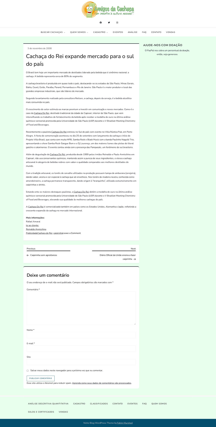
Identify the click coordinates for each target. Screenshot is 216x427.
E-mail (31, 343)
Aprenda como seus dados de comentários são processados (101, 383)
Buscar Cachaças (53, 32)
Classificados (99, 403)
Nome (30, 330)
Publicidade (31, 233)
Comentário (33, 289)
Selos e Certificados (41, 412)
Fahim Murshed (125, 423)
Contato (156, 32)
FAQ (144, 32)
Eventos (118, 32)
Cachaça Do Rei (41, 113)
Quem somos (79, 32)
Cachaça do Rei (44, 233)
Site (29, 356)
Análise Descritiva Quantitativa (48, 403)
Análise (132, 32)
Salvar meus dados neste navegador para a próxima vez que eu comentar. (66, 370)
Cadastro (100, 32)
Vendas (170, 32)
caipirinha (58, 233)
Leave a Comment (72, 233)
